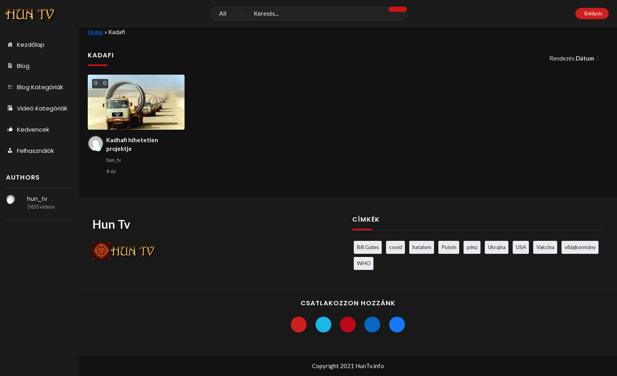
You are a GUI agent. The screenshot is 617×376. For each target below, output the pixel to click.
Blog (18, 66)
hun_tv (37, 199)
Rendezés (572, 58)
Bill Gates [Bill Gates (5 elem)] (368, 247)
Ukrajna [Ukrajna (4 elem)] (497, 247)
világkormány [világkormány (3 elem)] (580, 247)
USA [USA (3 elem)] (521, 247)
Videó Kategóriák (36, 108)
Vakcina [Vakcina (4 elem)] (545, 247)
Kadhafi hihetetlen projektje (132, 144)
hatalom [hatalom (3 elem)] (421, 247)
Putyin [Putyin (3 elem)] (449, 247)
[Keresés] (308, 14)
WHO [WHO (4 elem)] (364, 263)
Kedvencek (27, 129)
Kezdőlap (25, 44)
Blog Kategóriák (34, 87)
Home (95, 31)
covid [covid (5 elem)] (395, 247)
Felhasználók (30, 151)
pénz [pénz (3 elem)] (472, 247)
